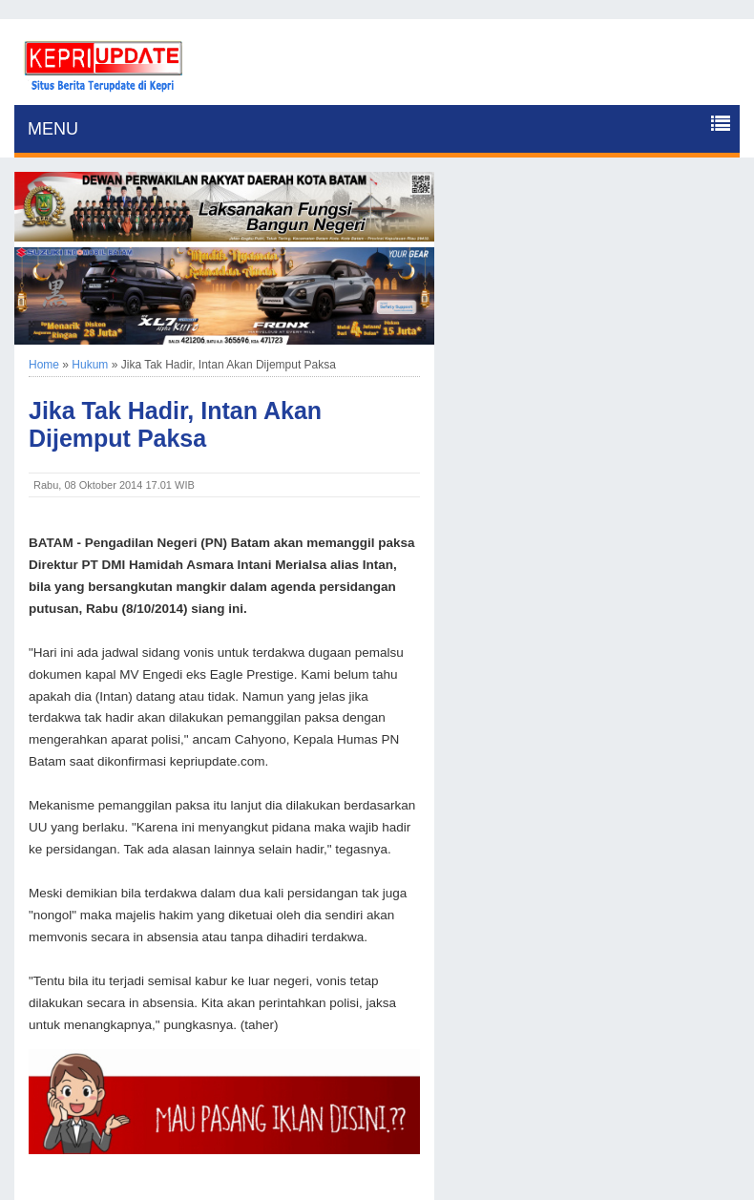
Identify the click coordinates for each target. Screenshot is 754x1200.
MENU (53, 128)
